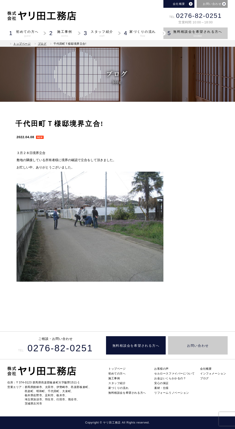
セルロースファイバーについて (174, 373)
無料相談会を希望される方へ (135, 345)
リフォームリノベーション (171, 392)
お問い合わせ (212, 4)
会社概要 (179, 4)
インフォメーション (213, 373)
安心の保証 (161, 383)
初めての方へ (117, 373)
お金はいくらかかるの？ (170, 378)
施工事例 (114, 378)
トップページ (22, 43)
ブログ (42, 43)
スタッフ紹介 (117, 383)
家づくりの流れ (118, 388)
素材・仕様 (161, 388)
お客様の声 (161, 368)
